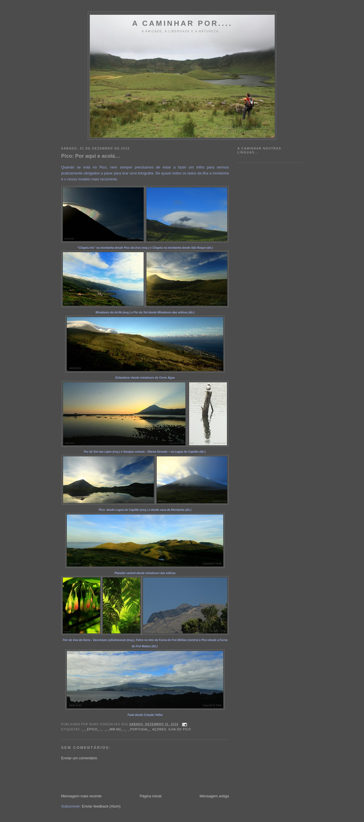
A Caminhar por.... (182, 23)
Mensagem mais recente (81, 796)
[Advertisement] (164, 776)
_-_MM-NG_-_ (115, 729)
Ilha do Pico (179, 729)
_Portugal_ (139, 729)
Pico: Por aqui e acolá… (90, 156)
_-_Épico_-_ (92, 729)
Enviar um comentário (79, 758)
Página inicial (151, 796)
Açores (159, 729)
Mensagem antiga (214, 796)
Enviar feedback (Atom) (101, 806)
